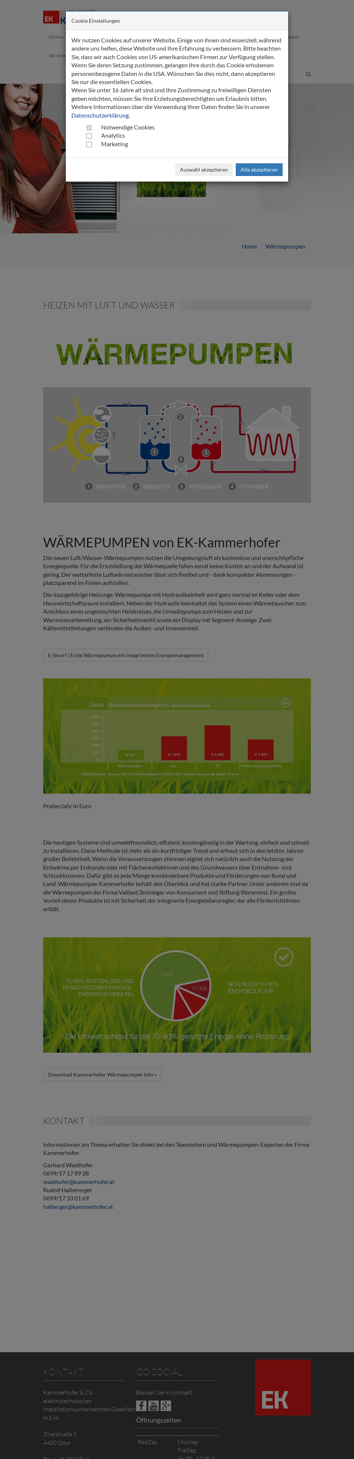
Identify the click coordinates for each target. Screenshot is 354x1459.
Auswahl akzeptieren (204, 169)
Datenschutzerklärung (100, 115)
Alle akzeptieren (259, 169)
